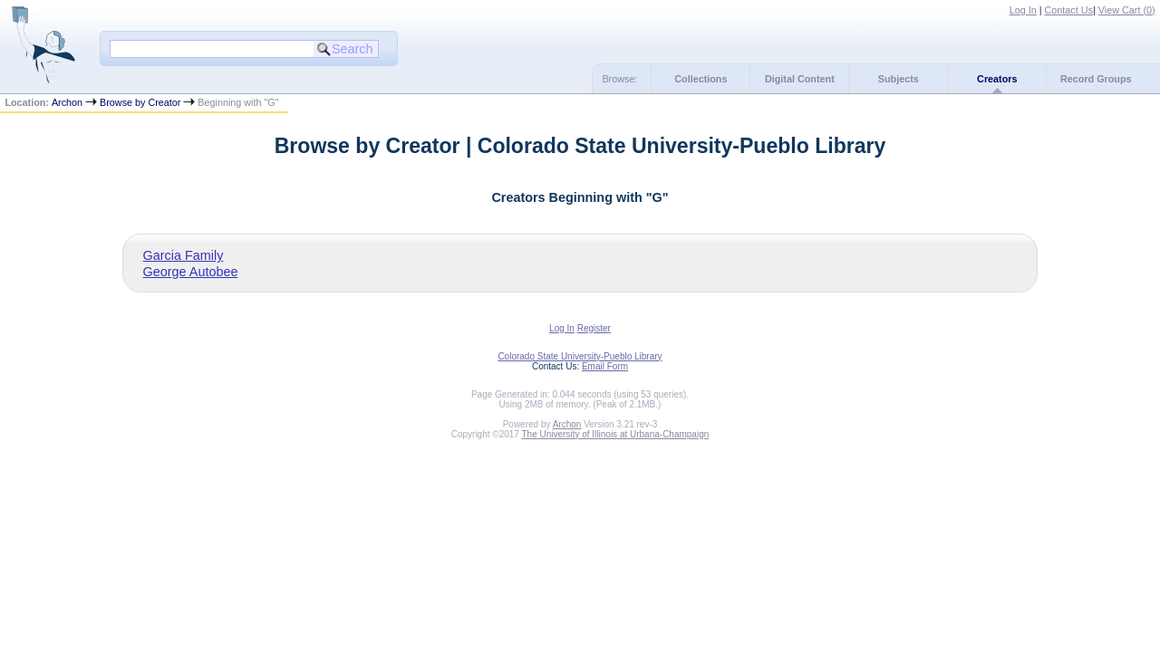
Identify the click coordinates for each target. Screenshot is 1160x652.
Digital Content (800, 78)
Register (594, 328)
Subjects (898, 78)
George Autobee (190, 271)
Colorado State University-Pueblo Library (580, 356)
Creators (997, 78)
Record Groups (1096, 78)
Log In (1023, 10)
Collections (700, 78)
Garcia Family (183, 255)
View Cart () (1126, 10)
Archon (67, 102)
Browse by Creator (140, 102)
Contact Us (1069, 10)
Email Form (605, 366)
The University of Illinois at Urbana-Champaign (616, 434)
